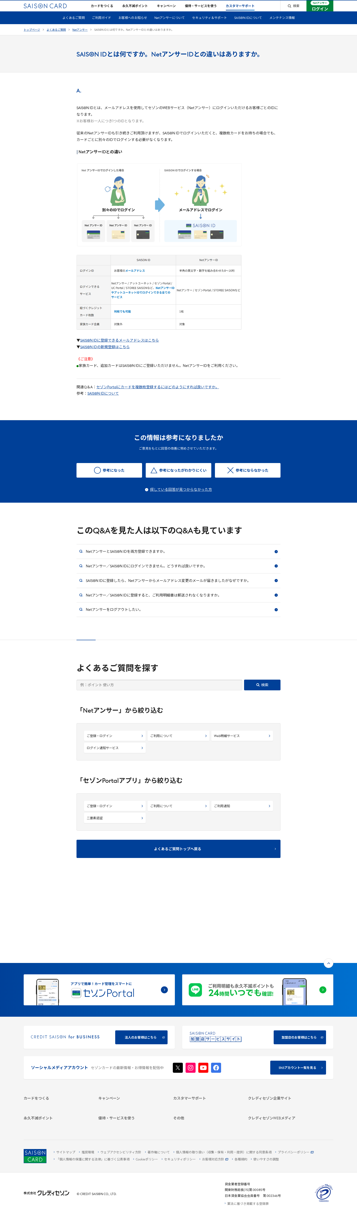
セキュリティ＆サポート (209, 25)
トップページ (32, 37)
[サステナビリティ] (280, 1049)
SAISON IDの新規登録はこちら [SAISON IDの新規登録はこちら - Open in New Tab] (105, 354)
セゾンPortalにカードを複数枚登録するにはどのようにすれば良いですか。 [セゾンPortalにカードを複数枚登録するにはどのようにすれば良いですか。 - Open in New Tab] (157, 395)
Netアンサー (80, 37)
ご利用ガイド (101, 25)
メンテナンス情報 (282, 25)
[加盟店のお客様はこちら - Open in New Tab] (257, 962)
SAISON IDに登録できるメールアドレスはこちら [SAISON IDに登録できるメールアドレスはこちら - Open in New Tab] (119, 348)
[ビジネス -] (280, 1043)
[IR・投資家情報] (280, 1055)
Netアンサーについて (169, 25)
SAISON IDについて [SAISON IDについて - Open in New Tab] (103, 401)
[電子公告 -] (280, 1061)
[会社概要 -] (280, 1037)
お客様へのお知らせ (132, 25)
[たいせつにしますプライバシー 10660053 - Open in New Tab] (323, 1202)
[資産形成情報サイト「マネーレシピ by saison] (280, 1096)
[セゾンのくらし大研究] (280, 1104)
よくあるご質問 (73, 25)
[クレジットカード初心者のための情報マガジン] (280, 1086)
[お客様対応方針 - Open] (213, 1159)
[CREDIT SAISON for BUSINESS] (99, 962)
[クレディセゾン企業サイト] (280, 1031)
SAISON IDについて (248, 25)
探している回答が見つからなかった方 (181, 497)
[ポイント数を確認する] (56, 1123)
